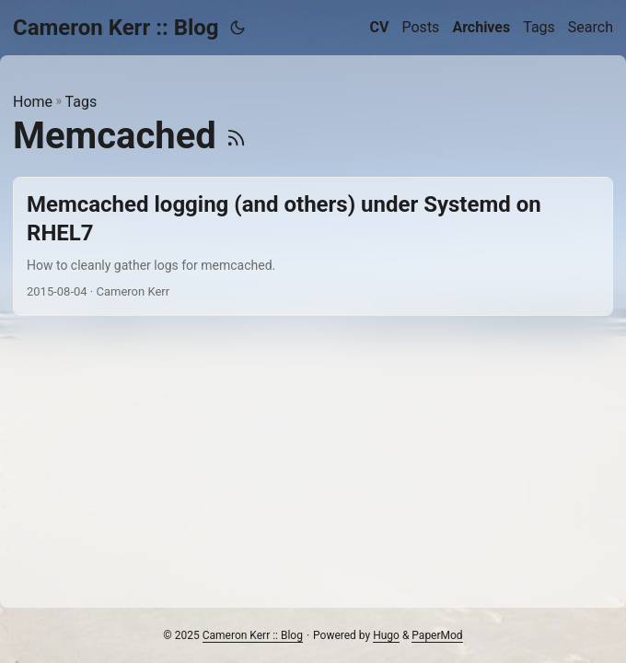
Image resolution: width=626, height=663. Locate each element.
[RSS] (236, 135)
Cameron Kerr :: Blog (116, 28)
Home (32, 101)
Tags (81, 101)
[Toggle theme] (237, 27)
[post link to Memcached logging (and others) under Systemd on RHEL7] (313, 247)
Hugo (386, 635)
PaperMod (437, 635)
